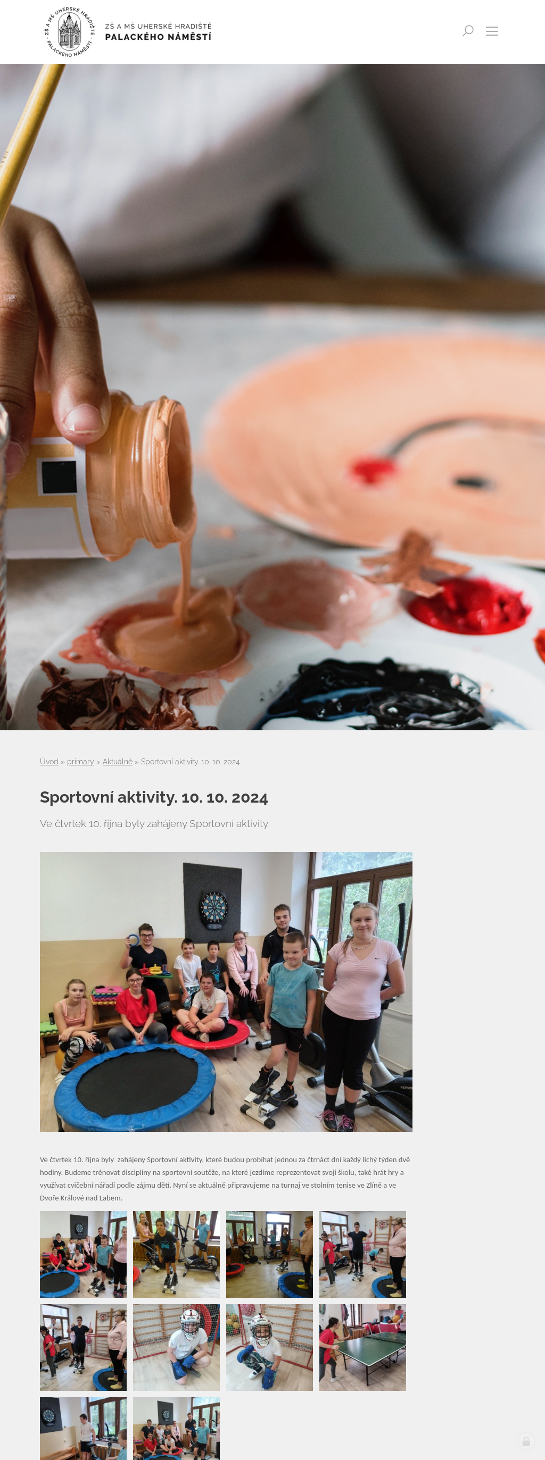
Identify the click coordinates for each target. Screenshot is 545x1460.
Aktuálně (118, 761)
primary (80, 761)
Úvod (49, 761)
